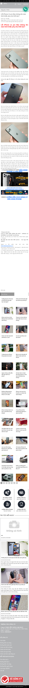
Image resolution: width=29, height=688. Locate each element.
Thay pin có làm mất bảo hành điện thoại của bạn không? (21, 319)
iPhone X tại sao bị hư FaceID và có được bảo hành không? (21, 393)
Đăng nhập (25, 4)
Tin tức (7, 18)
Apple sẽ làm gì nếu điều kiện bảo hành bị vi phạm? (7, 374)
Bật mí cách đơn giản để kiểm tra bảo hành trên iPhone (21, 356)
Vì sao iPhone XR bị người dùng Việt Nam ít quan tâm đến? (21, 411)
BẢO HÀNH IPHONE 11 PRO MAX (17, 170)
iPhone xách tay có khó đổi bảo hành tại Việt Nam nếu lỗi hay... (7, 319)
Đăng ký (19, 4)
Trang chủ (3, 9)
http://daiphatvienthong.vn (7, 245)
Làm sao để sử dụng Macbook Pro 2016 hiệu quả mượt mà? (7, 449)
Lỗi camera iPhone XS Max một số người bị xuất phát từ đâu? (21, 449)
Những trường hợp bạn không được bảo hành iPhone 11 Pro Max (7, 393)
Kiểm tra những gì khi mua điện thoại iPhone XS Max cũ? (21, 467)
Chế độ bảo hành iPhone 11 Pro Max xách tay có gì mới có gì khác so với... (7, 467)
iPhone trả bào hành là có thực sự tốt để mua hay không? (7, 411)
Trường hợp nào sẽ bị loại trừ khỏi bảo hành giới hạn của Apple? (7, 300)
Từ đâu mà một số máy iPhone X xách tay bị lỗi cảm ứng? (21, 430)
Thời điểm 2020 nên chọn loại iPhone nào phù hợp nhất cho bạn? (7, 430)
